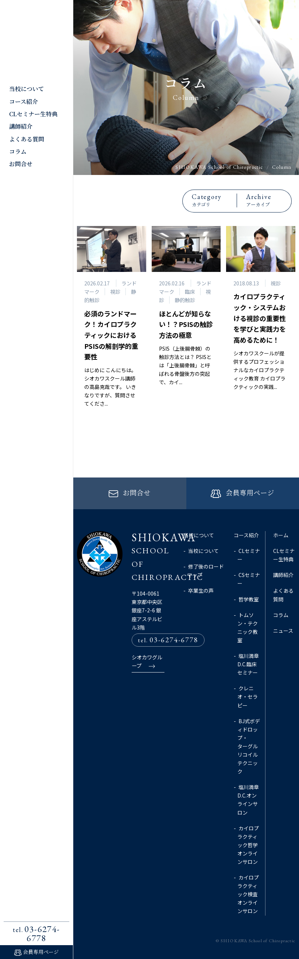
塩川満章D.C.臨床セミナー (248, 664)
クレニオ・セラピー (247, 697)
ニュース (283, 630)
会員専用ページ (41, 951)
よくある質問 (26, 139)
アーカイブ (268, 200)
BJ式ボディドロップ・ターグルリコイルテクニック (248, 746)
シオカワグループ (147, 662)
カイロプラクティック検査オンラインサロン (248, 894)
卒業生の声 (201, 590)
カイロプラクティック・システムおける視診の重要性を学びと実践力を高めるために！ (259, 318)
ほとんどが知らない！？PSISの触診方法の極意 (186, 324)
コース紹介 (23, 101)
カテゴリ (213, 200)
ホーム (280, 535)
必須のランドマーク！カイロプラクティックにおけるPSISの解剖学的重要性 (111, 335)
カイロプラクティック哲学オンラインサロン (248, 844)
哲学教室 (248, 599)
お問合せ (20, 164)
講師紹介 (20, 126)
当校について (26, 89)
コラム (18, 151)
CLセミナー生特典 (33, 114)
